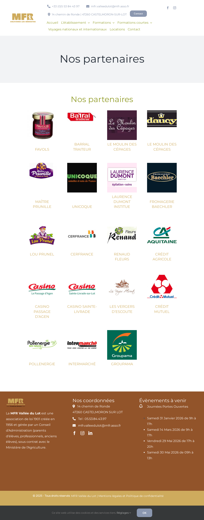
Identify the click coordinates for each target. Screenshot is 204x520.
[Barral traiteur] (82, 112)
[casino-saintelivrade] (82, 274)
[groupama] (122, 331)
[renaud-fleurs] (122, 222)
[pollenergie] (42, 331)
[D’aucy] (162, 112)
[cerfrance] (82, 222)
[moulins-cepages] (122, 112)
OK (144, 513)
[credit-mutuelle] (162, 274)
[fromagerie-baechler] (162, 164)
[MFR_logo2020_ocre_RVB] (23, 15)
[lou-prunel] (42, 222)
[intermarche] (82, 331)
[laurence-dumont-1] (122, 164)
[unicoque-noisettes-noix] (82, 164)
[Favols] (42, 112)
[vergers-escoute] (122, 274)
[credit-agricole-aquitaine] (162, 222)
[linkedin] (90, 433)
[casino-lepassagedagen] (42, 274)
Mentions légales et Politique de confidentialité (130, 496)
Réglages (124, 512)
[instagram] (174, 7)
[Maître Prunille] (42, 164)
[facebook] (167, 7)
